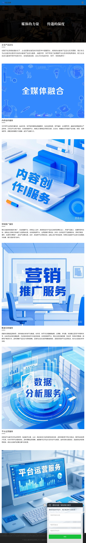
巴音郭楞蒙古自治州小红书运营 (9, 536)
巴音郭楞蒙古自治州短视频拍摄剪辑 (20, 534)
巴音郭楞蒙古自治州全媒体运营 (28, 536)
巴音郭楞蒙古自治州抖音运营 (39, 534)
